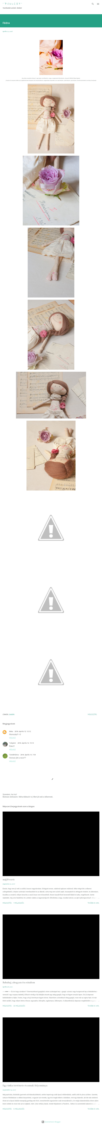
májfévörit (9, 879)
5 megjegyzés (18, 1109)
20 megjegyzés (19, 1006)
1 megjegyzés (18, 903)
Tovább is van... (93, 903)
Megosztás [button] (92, 714)
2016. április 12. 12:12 (23, 731)
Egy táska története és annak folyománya (25, 1085)
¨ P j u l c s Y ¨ (12, 4)
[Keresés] (92, 4)
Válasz (12, 738)
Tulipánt (12, 743)
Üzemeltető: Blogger (51, 1122)
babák (11, 714)
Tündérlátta (14, 755)
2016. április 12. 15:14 (26, 743)
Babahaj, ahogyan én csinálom (19, 982)
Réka (11, 731)
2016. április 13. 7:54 (28, 755)
